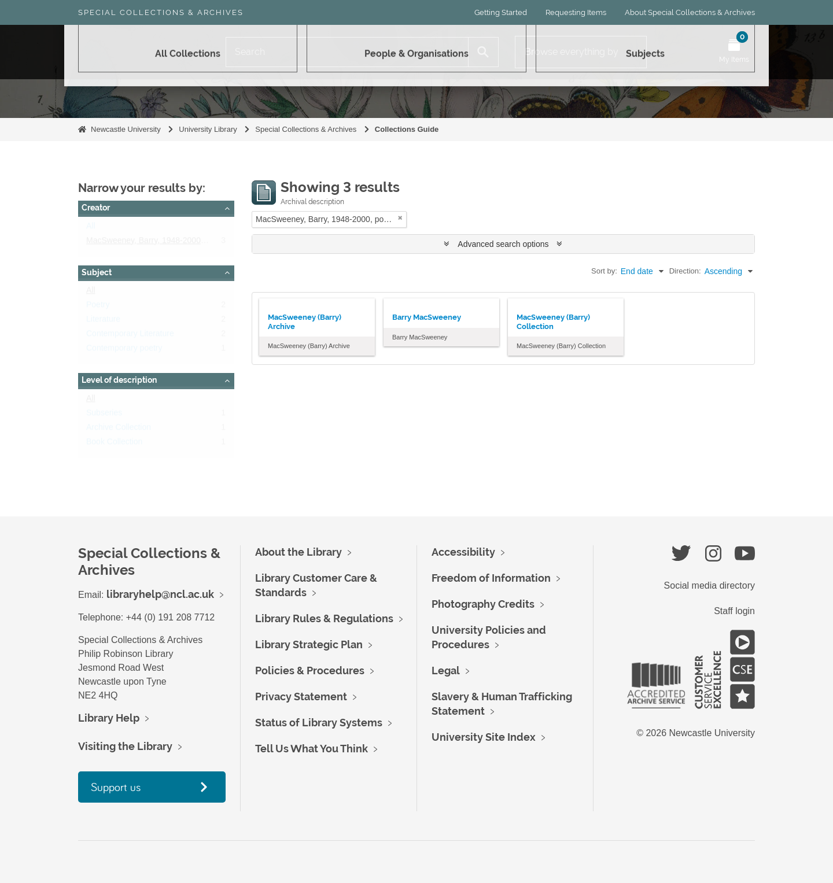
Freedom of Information (491, 578)
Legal (446, 670)
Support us (116, 786)
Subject (97, 272)
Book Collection (114, 444)
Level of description (119, 380)
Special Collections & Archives (161, 12)
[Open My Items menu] (734, 52)
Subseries (104, 415)
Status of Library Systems (318, 722)
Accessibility (463, 552)
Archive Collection (118, 429)
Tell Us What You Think (311, 748)
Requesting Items (575, 12)
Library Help (108, 718)
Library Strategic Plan (309, 644)
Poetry (97, 307)
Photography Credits (483, 604)
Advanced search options (503, 244)
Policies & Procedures (309, 670)
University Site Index (484, 737)
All (90, 228)
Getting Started (500, 12)
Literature (103, 321)
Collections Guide (407, 129)
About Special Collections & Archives (690, 12)
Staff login (734, 611)
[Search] (347, 52)
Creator (96, 207)
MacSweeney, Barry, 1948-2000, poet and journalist (178, 242)
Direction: (685, 271)
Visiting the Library (125, 746)
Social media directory (709, 585)
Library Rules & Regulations (324, 618)
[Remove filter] (400, 217)
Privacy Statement (301, 696)
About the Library (298, 552)
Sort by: (604, 271)
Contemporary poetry (124, 350)
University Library (208, 129)
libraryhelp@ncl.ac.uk (160, 594)
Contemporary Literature (130, 336)
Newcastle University (126, 129)
